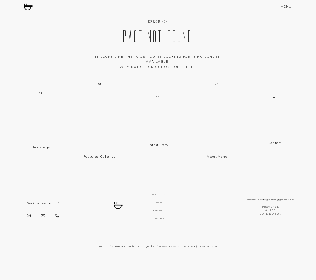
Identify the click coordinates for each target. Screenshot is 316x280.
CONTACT (159, 218)
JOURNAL (159, 202)
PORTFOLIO (158, 195)
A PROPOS (159, 210)
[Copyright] (158, 270)
